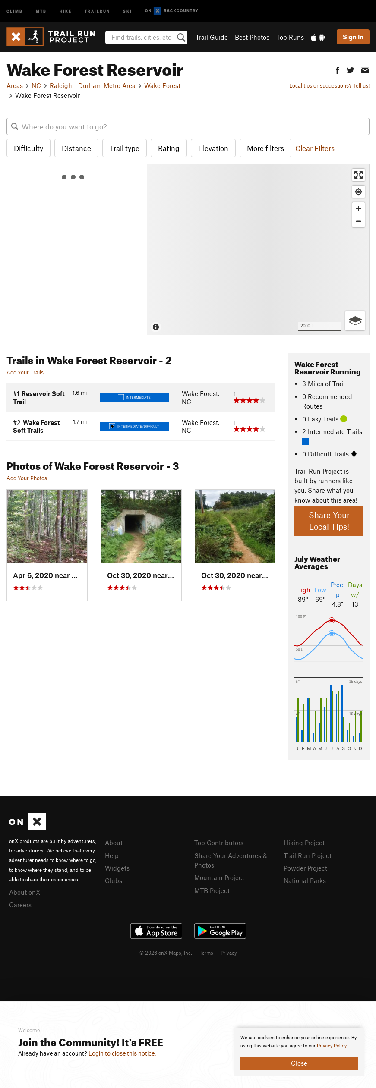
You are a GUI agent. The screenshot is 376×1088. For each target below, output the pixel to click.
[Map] (258, 249)
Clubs (113, 880)
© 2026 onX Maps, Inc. (165, 953)
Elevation (213, 148)
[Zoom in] (358, 208)
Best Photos (252, 37)
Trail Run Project (308, 855)
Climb (14, 10)
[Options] (355, 320)
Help (112, 855)
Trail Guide (212, 37)
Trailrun (97, 10)
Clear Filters (315, 148)
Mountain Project (219, 877)
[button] (337, 69)
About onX (24, 892)
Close (299, 1063)
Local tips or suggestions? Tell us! (329, 85)
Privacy (229, 953)
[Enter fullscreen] (358, 175)
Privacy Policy (332, 1046)
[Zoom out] (358, 221)
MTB (41, 10)
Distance (76, 148)
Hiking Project (304, 842)
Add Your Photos (26, 478)
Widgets (117, 868)
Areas (14, 85)
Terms (206, 953)
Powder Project (305, 868)
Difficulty (28, 148)
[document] (299, 1052)
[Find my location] (358, 192)
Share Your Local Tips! (329, 520)
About (114, 842)
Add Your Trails (25, 372)
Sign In (353, 37)
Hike (66, 10)
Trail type (124, 148)
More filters (265, 148)
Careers (20, 905)
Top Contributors (218, 842)
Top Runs (290, 37)
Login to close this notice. (122, 1053)
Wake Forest (162, 85)
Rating (169, 148)
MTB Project (212, 890)
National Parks (305, 880)
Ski (127, 10)
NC (36, 85)
